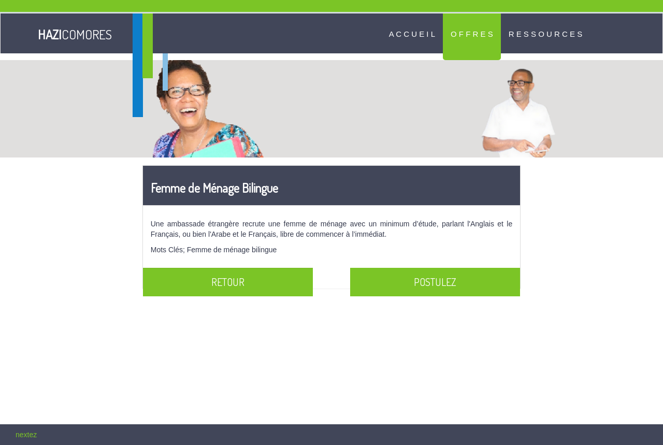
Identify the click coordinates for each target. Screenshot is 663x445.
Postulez (435, 282)
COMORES (74, 34)
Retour (227, 282)
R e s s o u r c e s (546, 34)
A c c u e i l (412, 34)
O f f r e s (472, 34)
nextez (26, 434)
